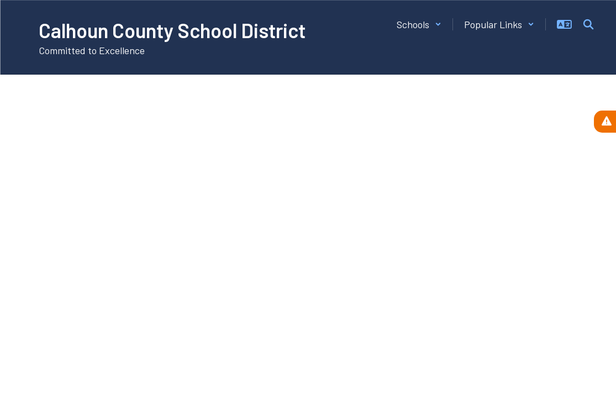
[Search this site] (588, 24)
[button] (419, 24)
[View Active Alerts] (605, 122)
